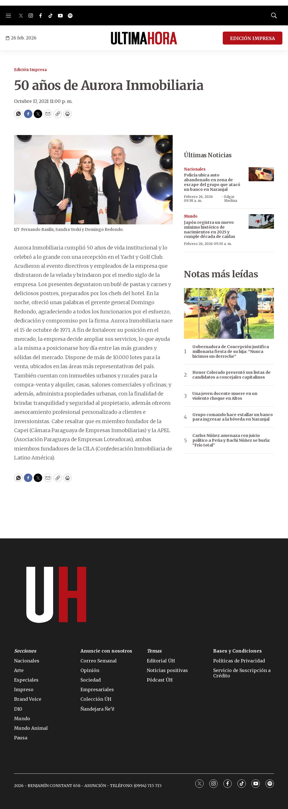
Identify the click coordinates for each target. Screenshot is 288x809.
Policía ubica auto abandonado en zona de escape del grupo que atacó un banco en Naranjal (212, 182)
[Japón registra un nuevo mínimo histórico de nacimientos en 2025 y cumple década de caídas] (261, 221)
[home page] (144, 38)
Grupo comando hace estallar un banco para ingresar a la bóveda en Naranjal (232, 417)
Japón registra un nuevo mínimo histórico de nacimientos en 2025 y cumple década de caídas (209, 229)
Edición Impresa (30, 69)
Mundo (190, 216)
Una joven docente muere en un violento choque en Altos (224, 396)
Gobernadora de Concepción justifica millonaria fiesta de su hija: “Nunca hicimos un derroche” (230, 351)
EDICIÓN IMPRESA (252, 38)
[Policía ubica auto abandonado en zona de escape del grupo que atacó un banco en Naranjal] (261, 174)
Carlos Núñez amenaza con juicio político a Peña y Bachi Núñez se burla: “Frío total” (231, 440)
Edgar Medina (230, 198)
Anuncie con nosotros (106, 651)
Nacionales (195, 169)
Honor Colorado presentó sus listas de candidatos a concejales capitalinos (231, 375)
